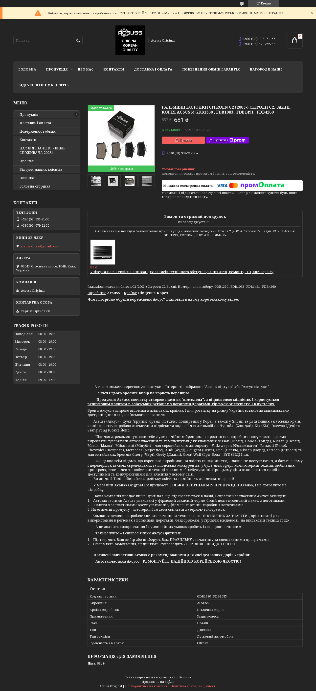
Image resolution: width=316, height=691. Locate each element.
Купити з (230, 140)
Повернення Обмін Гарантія (211, 69)
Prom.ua (185, 677)
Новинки (28, 178)
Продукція (57, 69)
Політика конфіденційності (194, 686)
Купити (186, 140)
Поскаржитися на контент (146, 686)
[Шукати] (78, 40)
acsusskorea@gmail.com (39, 246)
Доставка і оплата (153, 69)
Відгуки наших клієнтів (43, 85)
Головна (27, 69)
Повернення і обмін (38, 131)
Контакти (113, 69)
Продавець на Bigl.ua (158, 682)
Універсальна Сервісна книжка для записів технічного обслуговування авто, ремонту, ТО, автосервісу (181, 271)
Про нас (85, 69)
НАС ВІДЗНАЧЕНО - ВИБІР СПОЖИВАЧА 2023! (43, 150)
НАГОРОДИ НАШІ (266, 69)
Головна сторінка (35, 186)
